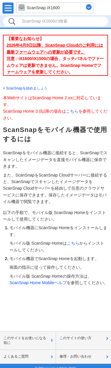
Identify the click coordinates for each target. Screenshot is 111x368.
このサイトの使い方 (75, 338)
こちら (72, 111)
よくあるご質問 (16, 356)
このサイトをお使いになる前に (25, 340)
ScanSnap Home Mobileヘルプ (38, 282)
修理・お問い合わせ (75, 356)
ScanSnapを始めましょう (26, 88)
